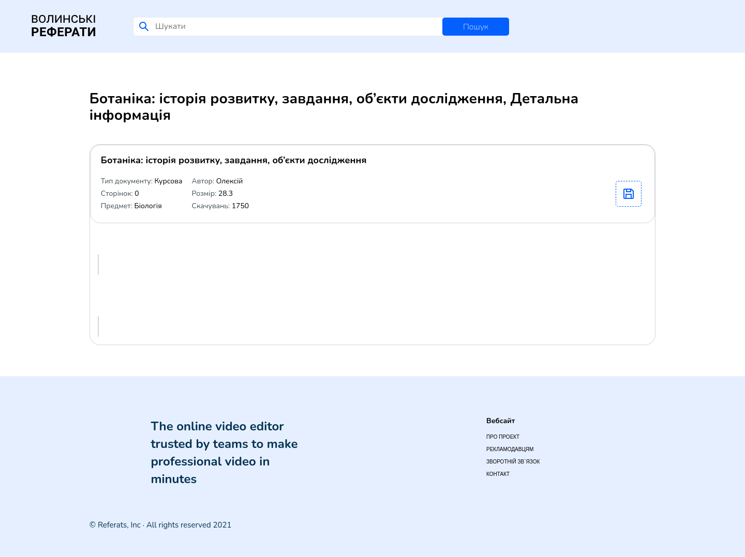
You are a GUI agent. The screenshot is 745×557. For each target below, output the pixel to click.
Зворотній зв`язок (513, 462)
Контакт (498, 474)
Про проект (502, 437)
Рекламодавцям (509, 449)
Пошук (475, 27)
